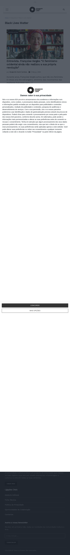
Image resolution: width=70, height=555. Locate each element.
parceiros (21, 99)
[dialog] (35, 277)
